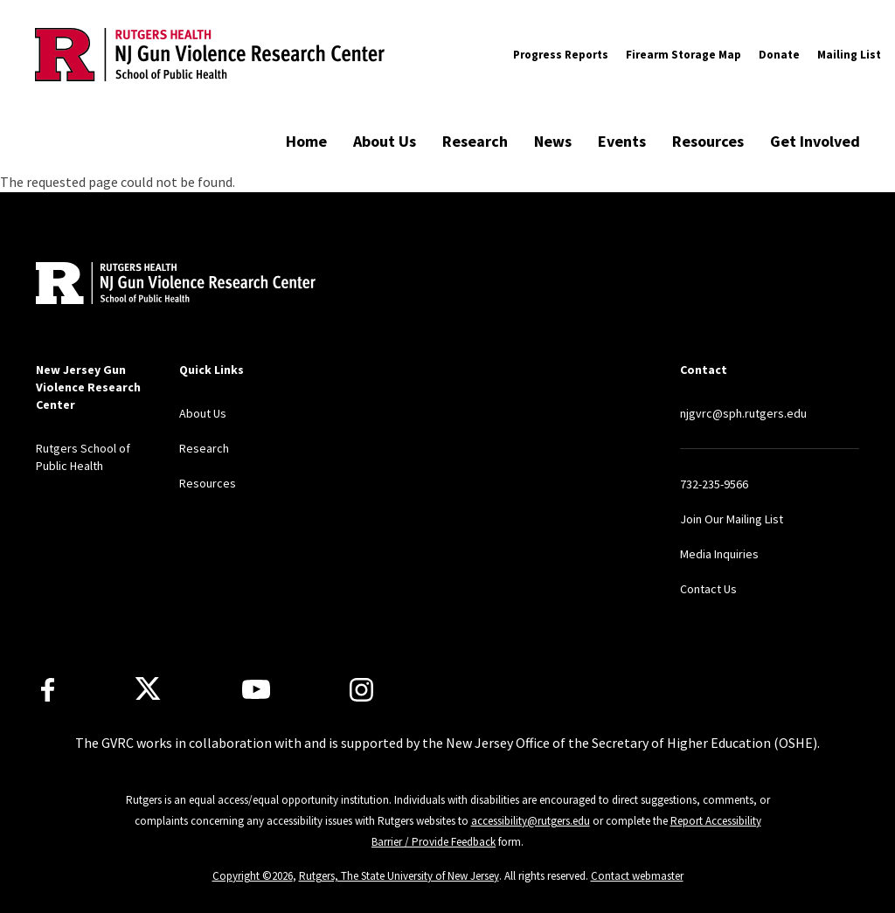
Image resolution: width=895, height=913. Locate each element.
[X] (148, 689)
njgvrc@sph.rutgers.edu (743, 413)
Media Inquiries (719, 554)
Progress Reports (560, 54)
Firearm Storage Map (683, 54)
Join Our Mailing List (731, 519)
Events (622, 141)
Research (475, 141)
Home (306, 141)
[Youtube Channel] (256, 689)
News (553, 141)
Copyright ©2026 (252, 875)
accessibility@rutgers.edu (530, 820)
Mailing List (849, 54)
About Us (384, 141)
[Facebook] (47, 690)
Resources (708, 141)
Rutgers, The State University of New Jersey (399, 875)
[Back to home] (151, 285)
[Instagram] (361, 690)
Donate (779, 54)
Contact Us (708, 589)
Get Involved (815, 141)
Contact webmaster (637, 875)
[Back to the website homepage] (210, 54)
